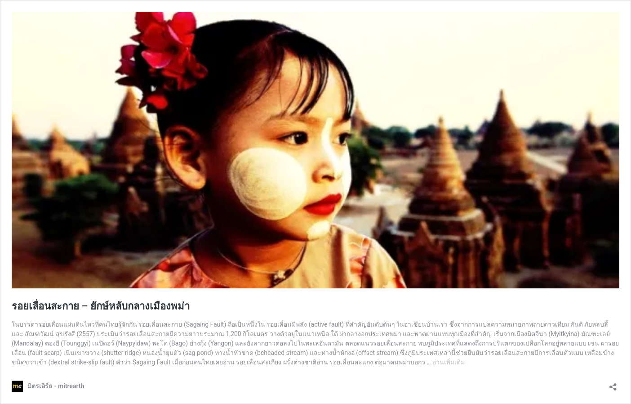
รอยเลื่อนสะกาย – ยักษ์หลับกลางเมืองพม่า (101, 306)
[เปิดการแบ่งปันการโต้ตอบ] (613, 384)
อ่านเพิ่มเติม (448, 362)
